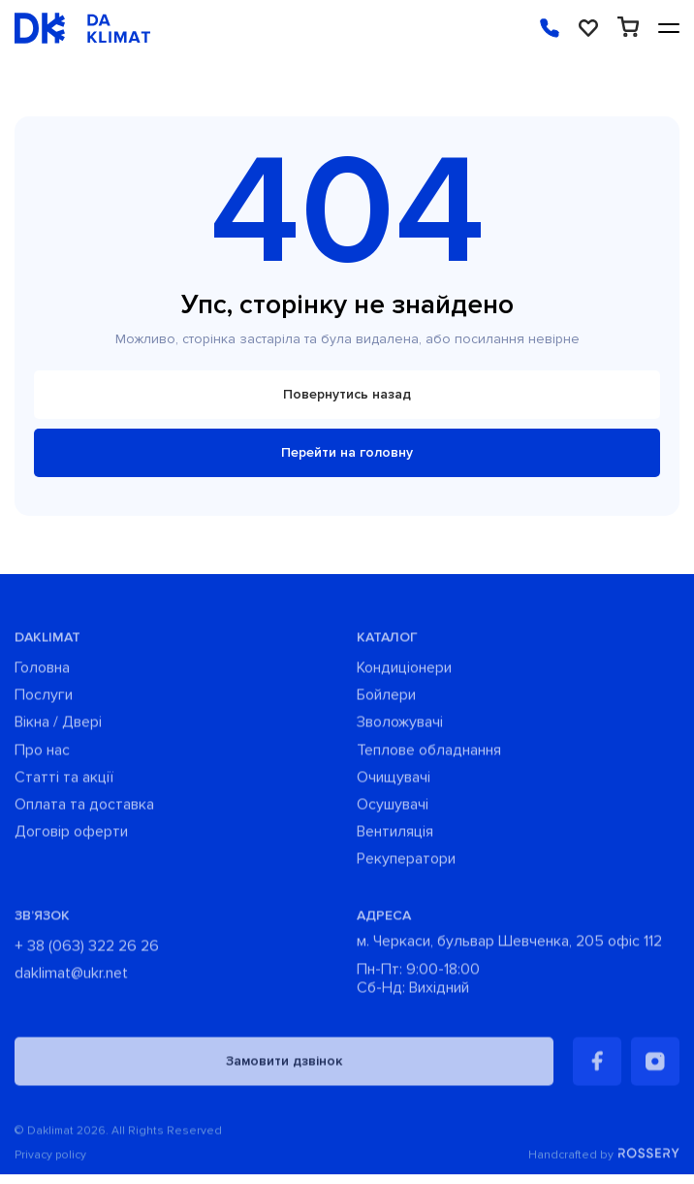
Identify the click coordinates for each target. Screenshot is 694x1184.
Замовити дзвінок (284, 1064)
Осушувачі (392, 808)
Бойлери (386, 698)
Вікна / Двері (58, 726)
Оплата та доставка (84, 808)
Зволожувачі (400, 726)
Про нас (42, 753)
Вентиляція (395, 835)
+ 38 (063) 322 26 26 (87, 949)
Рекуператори (406, 862)
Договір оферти (71, 835)
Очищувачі (393, 781)
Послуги (44, 698)
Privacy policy (50, 1159)
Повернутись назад (347, 394)
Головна (42, 671)
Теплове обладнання (429, 753)
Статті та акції (64, 781)
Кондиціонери (404, 671)
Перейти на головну (347, 452)
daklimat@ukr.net (71, 976)
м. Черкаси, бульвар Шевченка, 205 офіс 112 (509, 943)
